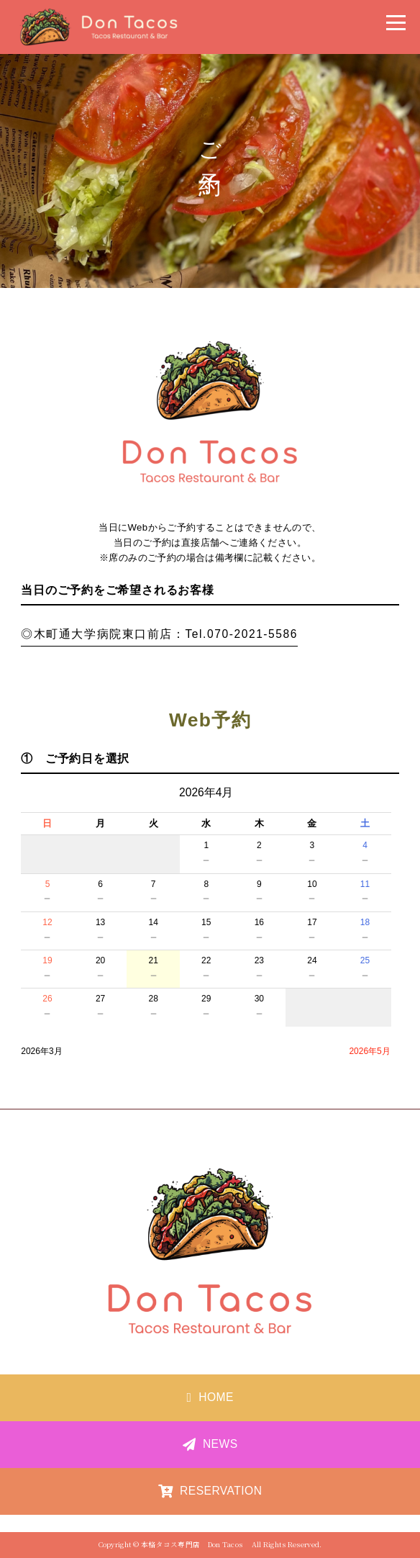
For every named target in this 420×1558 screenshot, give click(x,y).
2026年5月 (369, 1051)
